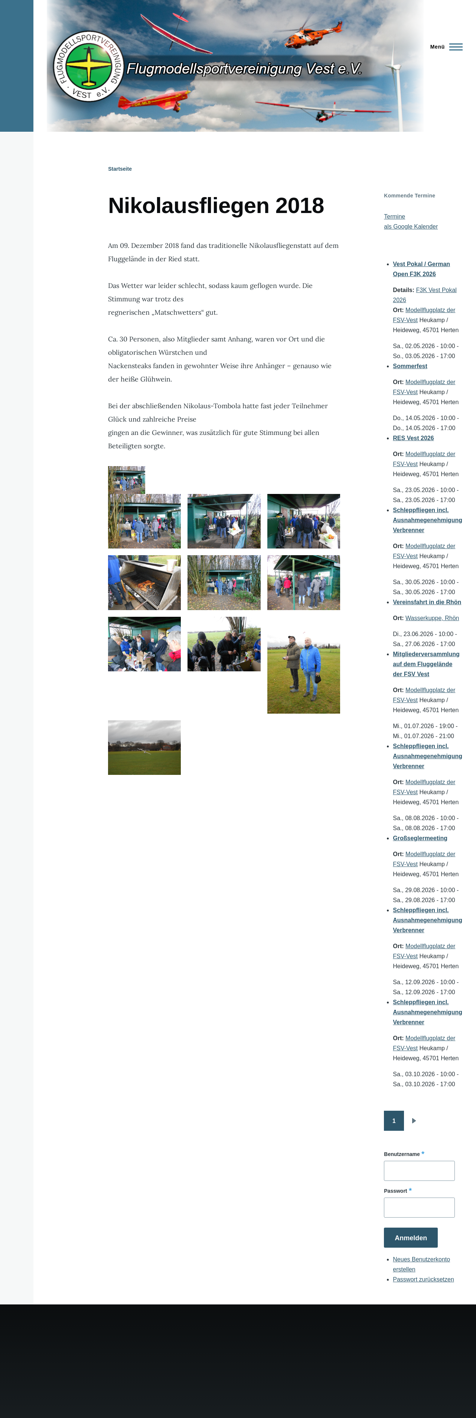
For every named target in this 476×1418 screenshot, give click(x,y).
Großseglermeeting (420, 838)
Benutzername (402, 1154)
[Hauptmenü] (444, 46)
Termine (394, 216)
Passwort (395, 1191)
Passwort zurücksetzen (423, 1279)
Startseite (120, 169)
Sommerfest (410, 366)
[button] (144, 521)
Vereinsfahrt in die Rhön (427, 602)
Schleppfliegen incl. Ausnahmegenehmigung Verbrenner (427, 520)
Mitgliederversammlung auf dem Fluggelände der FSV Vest (426, 664)
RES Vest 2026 (413, 438)
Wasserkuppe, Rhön (432, 618)
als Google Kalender (411, 226)
